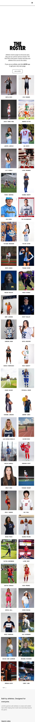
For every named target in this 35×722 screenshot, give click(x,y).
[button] (32, 3)
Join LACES (17, 71)
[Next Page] (4, 688)
